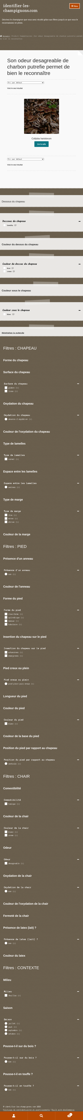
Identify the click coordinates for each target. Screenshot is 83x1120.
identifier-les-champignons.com (20, 8)
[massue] (6, 621)
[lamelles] (4, 225)
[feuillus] (6, 995)
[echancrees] (6, 652)
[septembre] (6, 1030)
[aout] (6, 1026)
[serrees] (6, 487)
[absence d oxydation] (6, 419)
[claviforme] (6, 614)
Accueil (6, 36)
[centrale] (6, 763)
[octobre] (6, 1033)
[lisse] (6, 391)
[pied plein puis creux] (6, 683)
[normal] (6, 459)
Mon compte (14, 1116)
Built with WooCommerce (63, 1110)
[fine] (6, 515)
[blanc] (4, 314)
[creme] (4, 271)
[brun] (4, 268)
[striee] (6, 522)
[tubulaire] (6, 624)
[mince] (6, 518)
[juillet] (6, 1023)
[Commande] (25, 82)
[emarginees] (6, 655)
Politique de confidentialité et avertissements (26, 1110)
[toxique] (6, 803)
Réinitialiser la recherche (13, 333)
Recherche (41, 1116)
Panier (63, 1114)
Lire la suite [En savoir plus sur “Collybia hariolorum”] (41, 144)
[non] (6, 574)
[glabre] (6, 387)
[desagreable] (6, 863)
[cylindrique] (6, 617)
